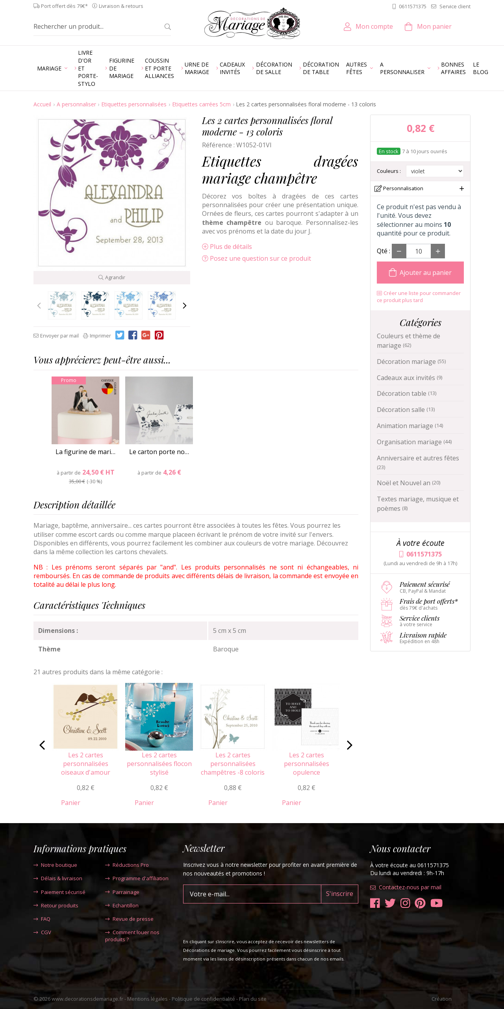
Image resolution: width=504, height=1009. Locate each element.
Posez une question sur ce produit (256, 258)
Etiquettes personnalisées (134, 104)
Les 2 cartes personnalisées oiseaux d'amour (85, 764)
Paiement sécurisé (59, 892)
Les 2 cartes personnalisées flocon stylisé (159, 764)
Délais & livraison (57, 878)
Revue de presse (129, 918)
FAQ (41, 918)
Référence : (218, 145)
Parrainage (122, 892)
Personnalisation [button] (398, 188)
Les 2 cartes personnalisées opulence (306, 764)
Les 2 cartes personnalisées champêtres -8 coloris (233, 764)
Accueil (42, 104)
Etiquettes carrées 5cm (201, 104)
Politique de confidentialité (203, 998)
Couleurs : (389, 170)
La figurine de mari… (85, 451)
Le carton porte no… (159, 451)
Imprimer (97, 335)
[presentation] (243, 918)
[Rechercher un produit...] (96, 26)
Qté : (383, 251)
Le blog (480, 68)
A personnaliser (76, 104)
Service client (451, 6)
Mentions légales (147, 998)
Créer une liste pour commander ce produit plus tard (419, 296)
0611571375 (409, 6)
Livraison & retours (117, 6)
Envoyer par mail (56, 335)
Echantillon (122, 905)
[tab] (195, 361)
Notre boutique (55, 864)
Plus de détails (227, 246)
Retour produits (55, 905)
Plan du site (253, 998)
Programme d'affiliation (137, 878)
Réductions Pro (127, 864)
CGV (42, 932)
